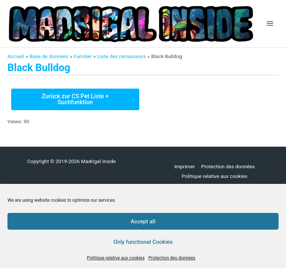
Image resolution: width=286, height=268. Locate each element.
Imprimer (184, 166)
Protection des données (171, 258)
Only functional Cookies (143, 242)
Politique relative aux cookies (115, 258)
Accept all (143, 221)
